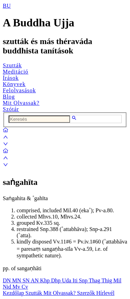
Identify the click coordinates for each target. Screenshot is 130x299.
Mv (16, 287)
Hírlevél (105, 293)
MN (17, 280)
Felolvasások (19, 90)
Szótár (11, 109)
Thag (95, 280)
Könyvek (14, 84)
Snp (84, 280)
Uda (67, 280)
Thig (107, 280)
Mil (117, 280)
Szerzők (86, 293)
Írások (11, 78)
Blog (9, 97)
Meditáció (15, 72)
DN (7, 280)
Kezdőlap (14, 293)
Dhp (56, 280)
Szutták (12, 65)
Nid (7, 287)
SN (27, 280)
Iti (75, 280)
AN (35, 280)
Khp (45, 280)
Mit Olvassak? (21, 103)
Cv (24, 287)
